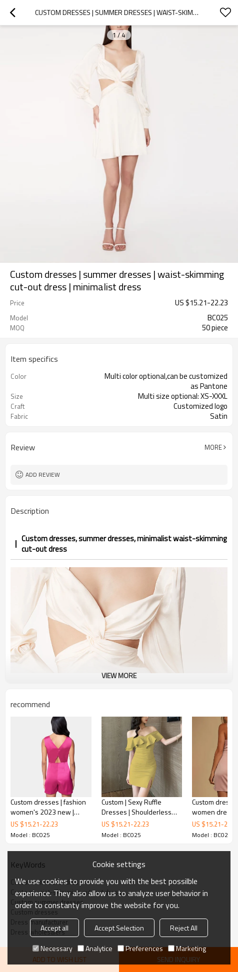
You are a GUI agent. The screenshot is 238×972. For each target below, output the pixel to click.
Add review (43, 474)
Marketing (187, 948)
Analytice (95, 948)
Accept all (54, 928)
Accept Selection (119, 928)
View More (119, 675)
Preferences (140, 948)
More (213, 447)
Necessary (52, 948)
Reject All (184, 928)
